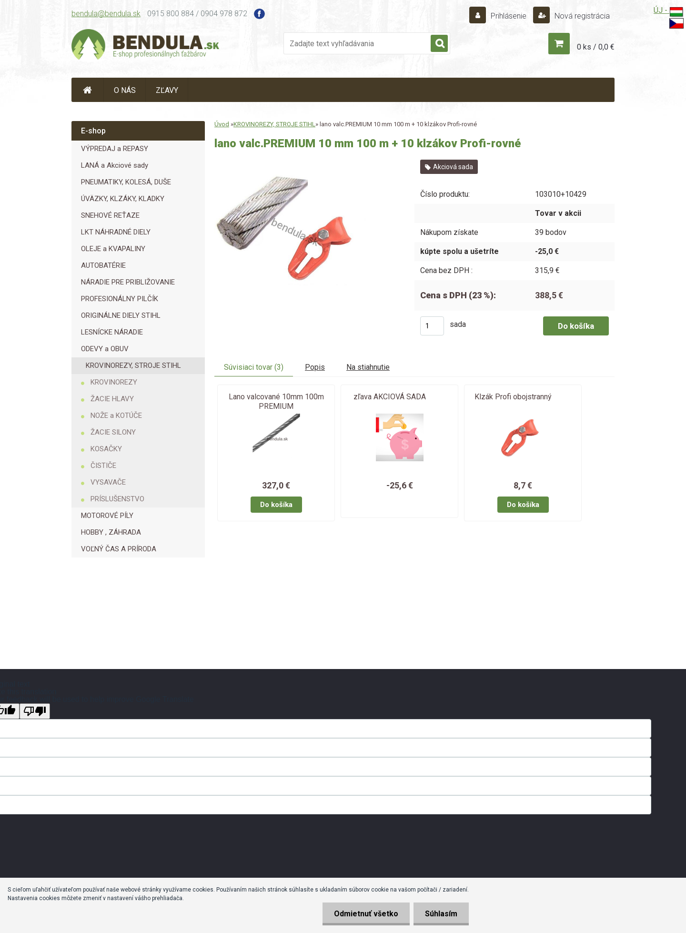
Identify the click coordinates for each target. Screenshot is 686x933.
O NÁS (125, 90)
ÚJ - (669, 12)
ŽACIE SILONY (113, 432)
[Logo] (145, 46)
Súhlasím (440, 913)
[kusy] (432, 325)
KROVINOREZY (114, 382)
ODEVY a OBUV (105, 349)
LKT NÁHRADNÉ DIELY (116, 232)
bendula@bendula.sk (106, 13)
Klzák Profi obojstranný (513, 396)
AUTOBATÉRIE (103, 265)
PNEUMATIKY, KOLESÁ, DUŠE (126, 182)
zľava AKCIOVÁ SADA (389, 396)
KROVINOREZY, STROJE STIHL (133, 365)
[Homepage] (87, 90)
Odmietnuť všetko (365, 913)
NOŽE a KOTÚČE (116, 415)
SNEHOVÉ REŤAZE (110, 215)
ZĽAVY (167, 90)
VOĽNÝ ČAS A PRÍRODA (118, 549)
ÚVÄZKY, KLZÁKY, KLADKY (122, 198)
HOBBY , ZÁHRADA (111, 532)
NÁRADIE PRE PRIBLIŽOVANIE (128, 282)
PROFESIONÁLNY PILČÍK (119, 298)
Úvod (221, 124)
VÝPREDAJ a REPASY (114, 148)
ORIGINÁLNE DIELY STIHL (121, 315)
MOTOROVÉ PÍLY (107, 515)
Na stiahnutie (368, 367)
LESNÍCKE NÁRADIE (112, 332)
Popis (315, 367)
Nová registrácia (581, 15)
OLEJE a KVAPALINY (113, 248)
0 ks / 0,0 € (596, 46)
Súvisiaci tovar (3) (253, 367)
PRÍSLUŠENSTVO (117, 499)
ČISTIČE (103, 465)
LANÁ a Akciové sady (114, 165)
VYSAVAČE (108, 482)
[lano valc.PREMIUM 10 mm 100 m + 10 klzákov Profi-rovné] (291, 163)
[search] (439, 44)
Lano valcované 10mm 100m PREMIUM (276, 401)
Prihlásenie (508, 15)
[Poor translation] (35, 711)
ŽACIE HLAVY (112, 399)
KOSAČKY (106, 449)
